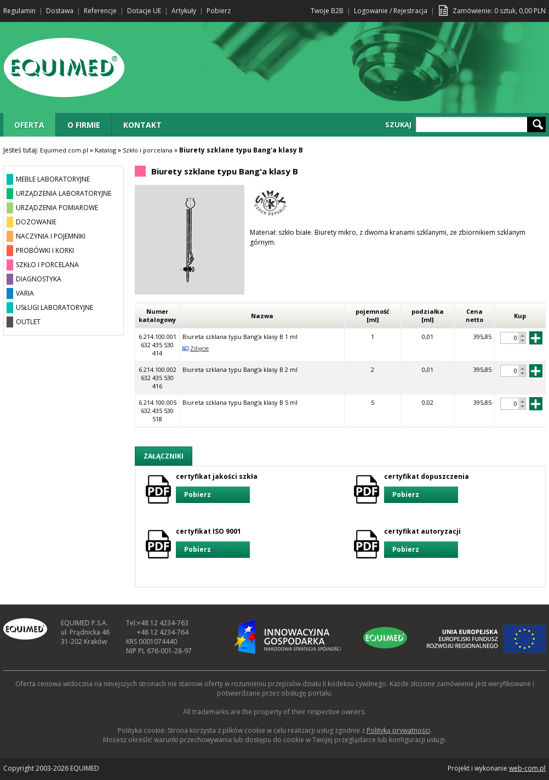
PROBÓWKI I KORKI (45, 250)
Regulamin (19, 10)
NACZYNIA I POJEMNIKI (50, 236)
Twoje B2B (327, 10)
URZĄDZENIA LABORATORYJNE (63, 193)
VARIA (25, 293)
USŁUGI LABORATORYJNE (54, 307)
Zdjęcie (199, 348)
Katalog (105, 150)
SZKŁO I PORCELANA (47, 264)
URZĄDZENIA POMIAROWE (57, 207)
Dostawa (59, 10)
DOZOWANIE (36, 222)
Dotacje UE (144, 10)
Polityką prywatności (398, 730)
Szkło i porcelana (148, 150)
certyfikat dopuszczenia (426, 487)
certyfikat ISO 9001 (213, 542)
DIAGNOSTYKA (38, 279)
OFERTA (29, 125)
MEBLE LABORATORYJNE (53, 179)
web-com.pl (527, 768)
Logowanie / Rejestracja (390, 10)
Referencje (100, 10)
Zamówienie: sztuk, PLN (499, 10)
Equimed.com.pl (64, 150)
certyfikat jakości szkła (217, 487)
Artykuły (183, 10)
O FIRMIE (83, 125)
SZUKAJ (398, 124)
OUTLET (28, 321)
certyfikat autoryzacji (422, 542)
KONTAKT (142, 125)
